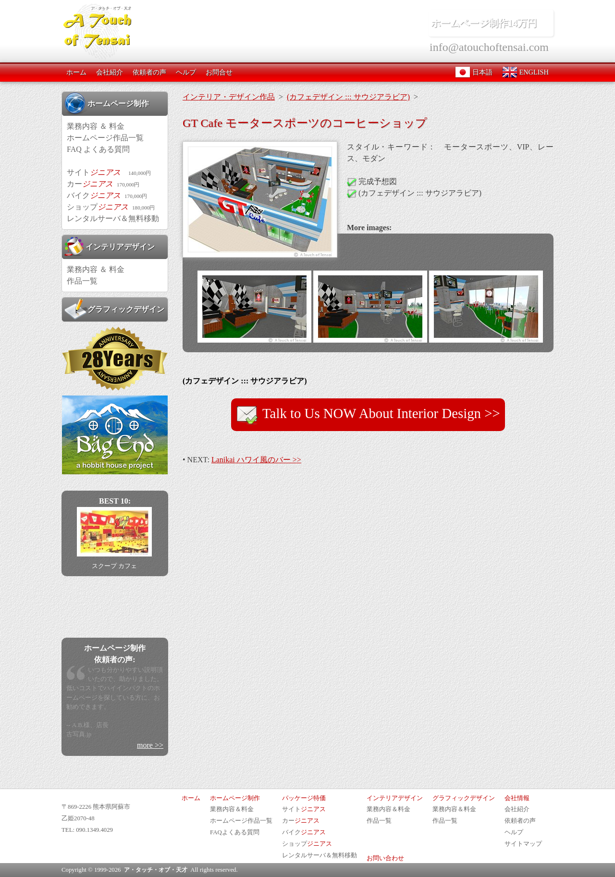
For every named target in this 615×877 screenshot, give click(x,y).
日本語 (473, 72)
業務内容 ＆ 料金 (95, 126)
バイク (107, 195)
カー (103, 184)
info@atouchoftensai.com (489, 47)
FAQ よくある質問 (98, 149)
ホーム (76, 72)
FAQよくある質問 (234, 832)
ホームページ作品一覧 (105, 138)
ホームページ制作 (106, 103)
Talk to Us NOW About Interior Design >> (368, 414)
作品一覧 (82, 281)
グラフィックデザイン (114, 309)
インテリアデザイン (109, 246)
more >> (150, 745)
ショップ (111, 207)
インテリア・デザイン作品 (229, 97)
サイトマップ (523, 843)
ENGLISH (525, 72)
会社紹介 (109, 72)
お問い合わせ (385, 858)
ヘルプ (186, 72)
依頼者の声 (149, 72)
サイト (109, 172)
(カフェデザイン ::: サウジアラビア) (348, 97)
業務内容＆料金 (232, 809)
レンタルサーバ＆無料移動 (113, 218)
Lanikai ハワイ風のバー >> (256, 460)
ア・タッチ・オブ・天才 (155, 870)
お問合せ (219, 72)
